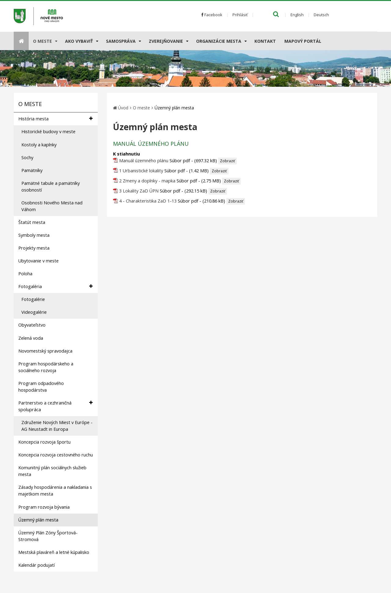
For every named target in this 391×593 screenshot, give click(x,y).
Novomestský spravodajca (45, 351)
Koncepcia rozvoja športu (44, 442)
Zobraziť (227, 160)
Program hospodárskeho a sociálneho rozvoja (45, 367)
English (297, 14)
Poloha (25, 273)
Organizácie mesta (218, 41)
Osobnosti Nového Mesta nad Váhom (51, 206)
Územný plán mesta (38, 520)
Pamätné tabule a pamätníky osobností (50, 186)
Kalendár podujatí (36, 565)
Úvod (123, 108)
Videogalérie (34, 312)
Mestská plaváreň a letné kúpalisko (53, 552)
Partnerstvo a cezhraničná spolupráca (55, 406)
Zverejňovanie (166, 41)
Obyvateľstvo (32, 325)
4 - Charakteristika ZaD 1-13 (148, 201)
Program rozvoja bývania (44, 507)
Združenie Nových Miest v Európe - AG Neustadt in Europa (57, 425)
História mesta (55, 118)
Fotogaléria (55, 286)
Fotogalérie (33, 299)
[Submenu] (56, 41)
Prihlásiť (240, 14)
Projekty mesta (33, 248)
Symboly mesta (33, 235)
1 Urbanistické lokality (141, 171)
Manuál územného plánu (143, 160)
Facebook (212, 14)
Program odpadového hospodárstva (41, 386)
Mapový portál (302, 41)
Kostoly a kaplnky (39, 145)
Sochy (27, 157)
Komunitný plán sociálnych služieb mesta (52, 471)
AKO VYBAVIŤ (79, 41)
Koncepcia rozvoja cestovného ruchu (55, 455)
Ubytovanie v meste (38, 261)
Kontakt (265, 41)
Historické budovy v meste (48, 131)
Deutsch (321, 14)
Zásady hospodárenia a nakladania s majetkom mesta (55, 490)
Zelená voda (30, 338)
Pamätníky (31, 170)
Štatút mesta (31, 222)
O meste (42, 41)
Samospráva (121, 41)
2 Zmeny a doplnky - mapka (147, 181)
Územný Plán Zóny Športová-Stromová (48, 536)
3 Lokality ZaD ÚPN (139, 191)
